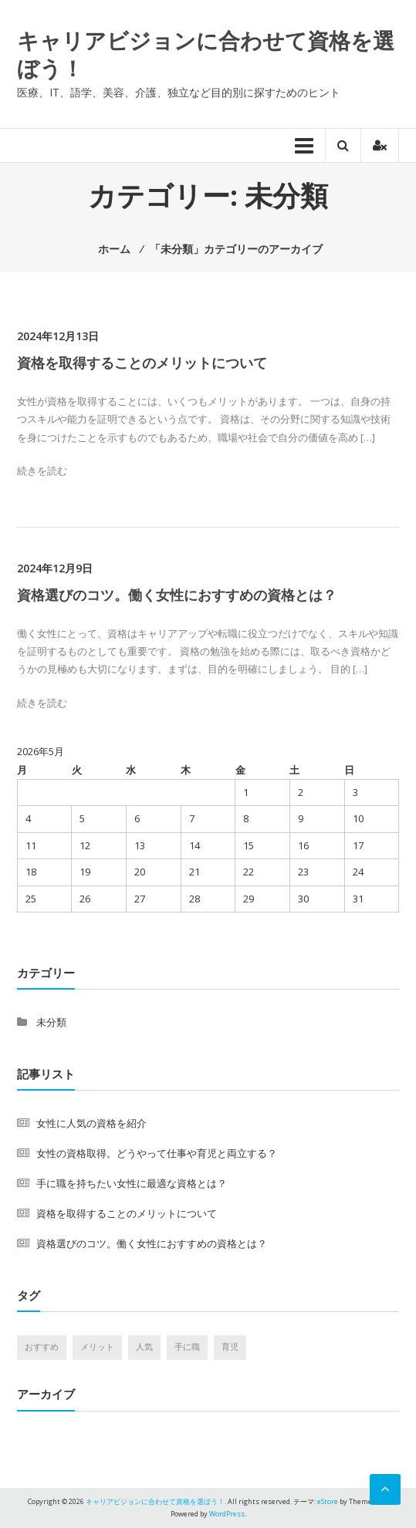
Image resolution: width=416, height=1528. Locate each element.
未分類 (51, 1022)
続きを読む (42, 470)
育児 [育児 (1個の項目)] (230, 1346)
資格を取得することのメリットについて (142, 362)
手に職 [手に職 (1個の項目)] (187, 1346)
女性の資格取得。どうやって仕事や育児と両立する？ (156, 1153)
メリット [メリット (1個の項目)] (97, 1346)
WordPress (227, 1514)
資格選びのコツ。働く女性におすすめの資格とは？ (177, 594)
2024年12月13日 (58, 336)
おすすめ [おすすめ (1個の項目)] (42, 1346)
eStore (327, 1501)
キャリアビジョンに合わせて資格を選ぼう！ (205, 54)
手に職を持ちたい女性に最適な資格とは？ (131, 1183)
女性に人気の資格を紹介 (91, 1123)
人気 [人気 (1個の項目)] (144, 1346)
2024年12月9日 (55, 568)
